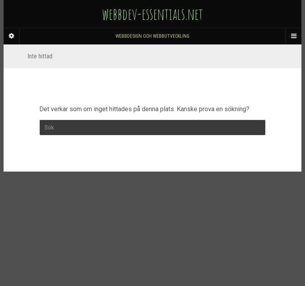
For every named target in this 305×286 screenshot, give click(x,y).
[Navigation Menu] (293, 36)
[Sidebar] (11, 36)
